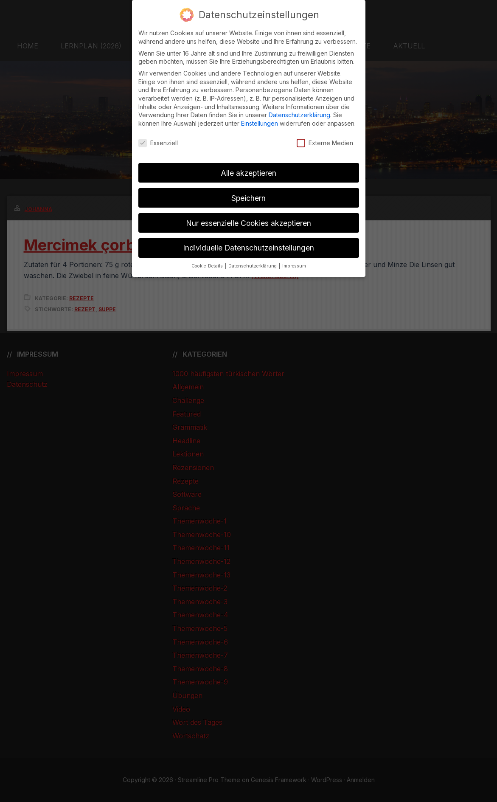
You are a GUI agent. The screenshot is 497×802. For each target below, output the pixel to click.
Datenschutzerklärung (299, 114)
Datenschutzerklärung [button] (253, 266)
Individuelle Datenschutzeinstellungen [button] (248, 247)
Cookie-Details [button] (207, 266)
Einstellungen (259, 123)
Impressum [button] (294, 266)
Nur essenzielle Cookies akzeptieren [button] (248, 223)
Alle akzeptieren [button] (248, 173)
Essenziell (158, 143)
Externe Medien (325, 143)
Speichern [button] (248, 198)
